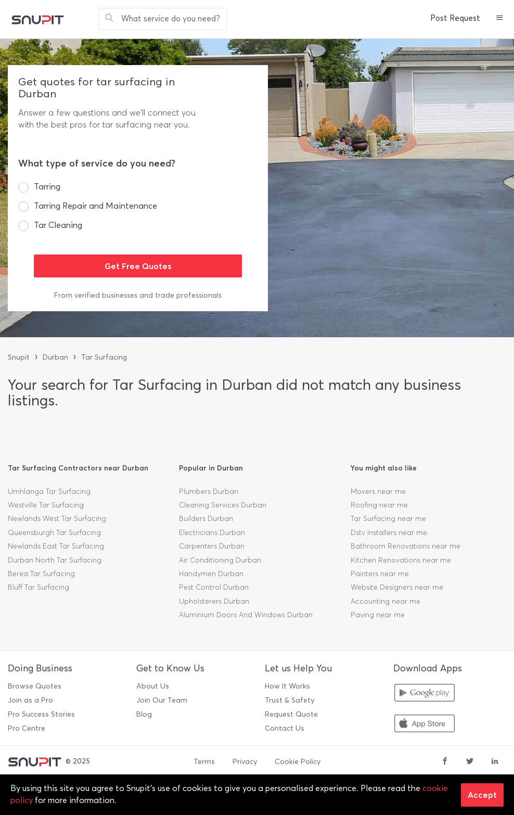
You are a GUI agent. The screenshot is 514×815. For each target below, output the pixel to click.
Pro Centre (26, 728)
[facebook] (444, 762)
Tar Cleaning (58, 225)
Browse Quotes (34, 686)
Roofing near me (379, 505)
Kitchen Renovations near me (401, 560)
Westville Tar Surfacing (46, 505)
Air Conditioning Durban (220, 560)
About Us (152, 686)
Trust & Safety (289, 700)
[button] (499, 18)
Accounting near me (385, 601)
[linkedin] (494, 762)
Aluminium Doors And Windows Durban (246, 614)
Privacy (245, 761)
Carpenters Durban (212, 546)
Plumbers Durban (208, 491)
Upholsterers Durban (214, 601)
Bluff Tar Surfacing (38, 587)
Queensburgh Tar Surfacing (54, 532)
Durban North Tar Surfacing (54, 560)
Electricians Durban (212, 532)
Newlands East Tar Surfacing (56, 546)
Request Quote (291, 714)
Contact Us (284, 728)
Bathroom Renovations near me (405, 546)
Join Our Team (161, 700)
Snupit (19, 357)
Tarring (47, 187)
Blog (144, 714)
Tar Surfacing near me (388, 518)
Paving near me (378, 614)
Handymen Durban (211, 573)
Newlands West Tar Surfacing (57, 518)
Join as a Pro (30, 700)
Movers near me (378, 491)
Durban (55, 357)
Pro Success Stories (41, 714)
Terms (204, 761)
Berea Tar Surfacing (41, 573)
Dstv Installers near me (389, 532)
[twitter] (469, 762)
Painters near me (380, 573)
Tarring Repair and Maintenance (95, 206)
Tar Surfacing (104, 357)
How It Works (287, 686)
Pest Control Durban (214, 587)
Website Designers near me (397, 587)
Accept (482, 794)
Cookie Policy (297, 761)
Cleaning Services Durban (222, 505)
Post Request (455, 18)
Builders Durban (206, 518)
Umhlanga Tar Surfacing (49, 491)
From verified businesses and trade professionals (138, 295)
